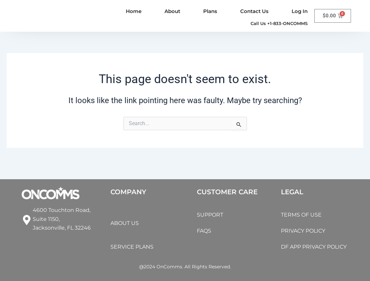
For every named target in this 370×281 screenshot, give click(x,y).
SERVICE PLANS (134, 246)
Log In (300, 11)
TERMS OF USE (303, 204)
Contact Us (254, 11)
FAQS (205, 220)
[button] (275, 23)
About (172, 11)
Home (133, 11)
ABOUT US (126, 218)
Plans (210, 11)
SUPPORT (212, 204)
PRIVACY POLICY (306, 220)
